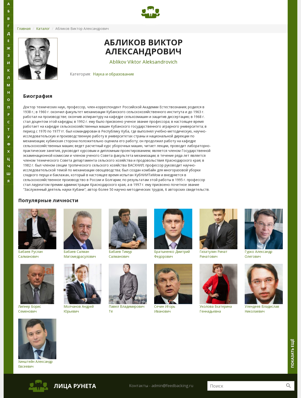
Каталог (43, 28)
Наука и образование (113, 74)
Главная (24, 28)
